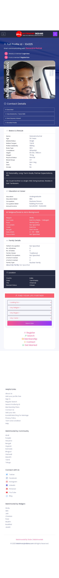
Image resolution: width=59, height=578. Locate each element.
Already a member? (16, 53)
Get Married (29, 345)
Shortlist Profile (11, 123)
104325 (29, 44)
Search (29, 335)
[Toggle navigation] (3, 34)
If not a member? (16, 57)
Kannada (8, 449)
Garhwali (8, 454)
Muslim (8, 522)
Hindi (7, 435)
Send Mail (9, 110)
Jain (7, 513)
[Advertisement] (29, 15)
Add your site (10, 412)
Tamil (7, 460)
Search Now (30, 323)
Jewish (8, 527)
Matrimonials (38, 539)
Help (7, 423)
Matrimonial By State (24, 539)
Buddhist (8, 524)
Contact (29, 342)
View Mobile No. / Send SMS (15, 114)
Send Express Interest (13, 118)
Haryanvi (8, 441)
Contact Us (9, 410)
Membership (29, 338)
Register (29, 332)
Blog (8, 496)
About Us (8, 393)
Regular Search (11, 402)
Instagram (11, 481)
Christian (8, 516)
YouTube (10, 492)
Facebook (11, 478)
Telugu (8, 462)
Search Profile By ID (12, 404)
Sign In (7, 399)
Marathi (8, 457)
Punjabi (8, 438)
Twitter (10, 474)
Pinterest (10, 488)
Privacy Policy (10, 418)
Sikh (6, 511)
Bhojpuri (8, 452)
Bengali (8, 443)
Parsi (7, 519)
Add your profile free (13, 396)
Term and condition (13, 421)
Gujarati (8, 446)
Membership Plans (12, 407)
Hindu (7, 508)
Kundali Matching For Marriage (16, 415)
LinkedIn (10, 485)
